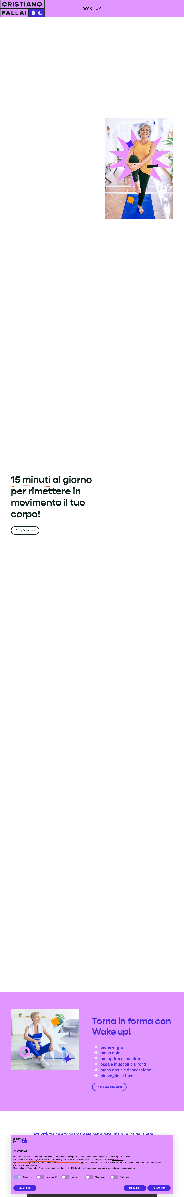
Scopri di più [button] (25, 1188)
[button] (169, 1140)
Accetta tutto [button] (159, 1188)
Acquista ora (25, 530)
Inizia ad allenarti (109, 1087)
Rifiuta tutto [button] (135, 1188)
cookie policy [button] (118, 1159)
